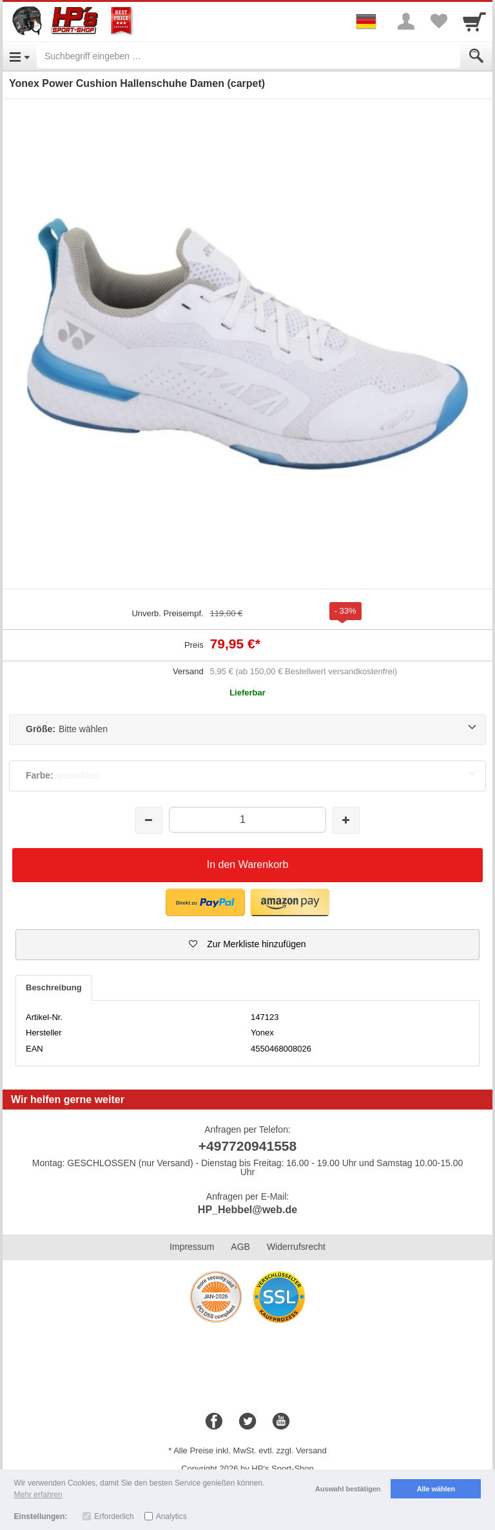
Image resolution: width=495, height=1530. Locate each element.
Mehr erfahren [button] (38, 1494)
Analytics (171, 1516)
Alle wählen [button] (436, 1489)
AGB (240, 1247)
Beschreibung (54, 987)
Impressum (192, 1247)
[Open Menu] (20, 56)
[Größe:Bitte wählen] (247, 729)
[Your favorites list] (438, 21)
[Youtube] (281, 1422)
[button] (247, 944)
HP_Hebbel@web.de (247, 1209)
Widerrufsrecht (296, 1247)
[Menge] (247, 819)
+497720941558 (247, 1145)
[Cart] (474, 21)
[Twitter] (247, 1422)
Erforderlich (113, 1516)
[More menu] (406, 21)
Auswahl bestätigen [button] (347, 1489)
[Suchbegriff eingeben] (248, 56)
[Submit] (476, 56)
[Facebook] (214, 1422)
